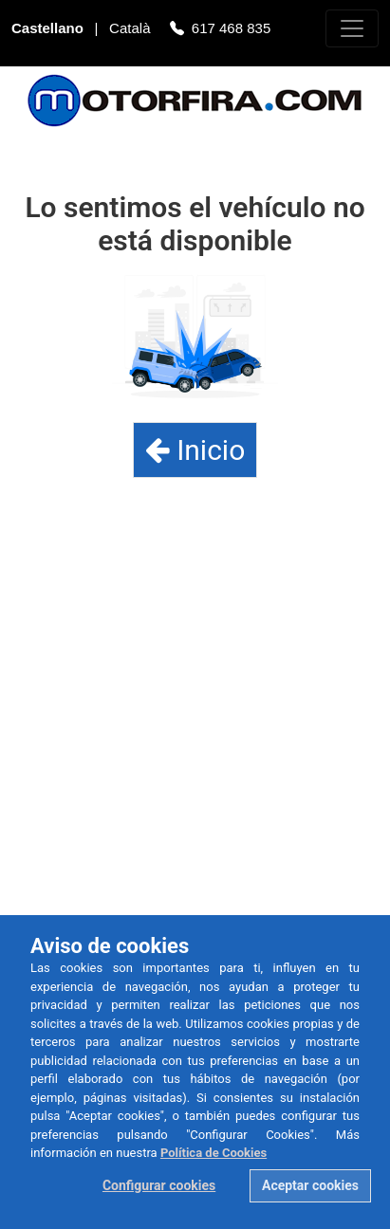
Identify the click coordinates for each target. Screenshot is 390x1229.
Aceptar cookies (310, 1185)
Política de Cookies (213, 1153)
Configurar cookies (158, 1185)
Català (132, 30)
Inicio (195, 450)
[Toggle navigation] (352, 28)
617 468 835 (231, 30)
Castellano (49, 30)
